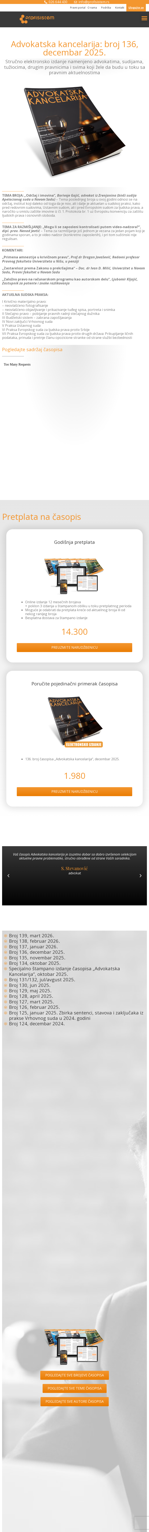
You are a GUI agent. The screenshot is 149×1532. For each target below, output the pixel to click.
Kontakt (119, 7)
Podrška (107, 8)
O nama (93, 8)
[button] (144, 18)
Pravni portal (77, 7)
